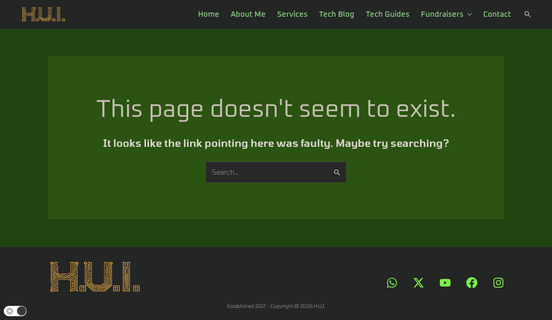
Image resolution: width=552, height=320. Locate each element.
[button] (527, 14)
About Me (248, 14)
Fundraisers (446, 14)
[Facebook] (471, 282)
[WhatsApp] (392, 282)
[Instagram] (498, 282)
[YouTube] (445, 282)
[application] (467, 14)
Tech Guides (387, 14)
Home (208, 14)
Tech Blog (336, 14)
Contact (497, 14)
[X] (418, 282)
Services (292, 14)
